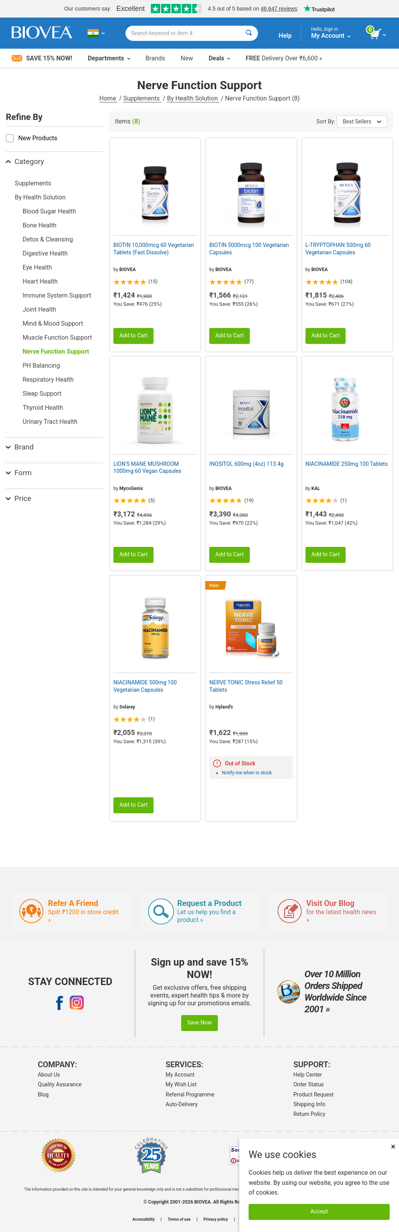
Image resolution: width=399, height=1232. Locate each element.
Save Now (199, 1022)
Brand (20, 446)
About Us (49, 1075)
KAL (315, 488)
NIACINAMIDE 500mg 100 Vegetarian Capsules (145, 686)
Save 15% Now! (42, 58)
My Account (180, 1075)
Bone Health (39, 225)
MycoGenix (131, 488)
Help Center (307, 1075)
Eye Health (37, 267)
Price (18, 498)
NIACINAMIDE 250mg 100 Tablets (346, 464)
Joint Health (39, 309)
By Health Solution (193, 98)
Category (25, 161)
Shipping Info (309, 1104)
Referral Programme (190, 1094)
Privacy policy (215, 1219)
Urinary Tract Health (50, 421)
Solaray (127, 707)
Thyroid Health (43, 407)
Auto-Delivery (182, 1104)
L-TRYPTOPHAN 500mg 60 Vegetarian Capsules (338, 248)
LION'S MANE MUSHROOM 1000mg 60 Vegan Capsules (147, 467)
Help (285, 35)
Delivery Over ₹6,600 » (283, 58)
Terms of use (179, 1219)
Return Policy (309, 1114)
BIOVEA (127, 269)
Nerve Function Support (56, 351)
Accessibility (143, 1219)
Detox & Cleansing (48, 239)
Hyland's (224, 707)
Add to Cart (133, 335)
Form (19, 472)
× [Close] (393, 1146)
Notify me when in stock (247, 773)
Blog (43, 1094)
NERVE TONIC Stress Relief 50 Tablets (245, 686)
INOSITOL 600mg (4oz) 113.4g (246, 464)
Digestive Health (45, 253)
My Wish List (181, 1084)
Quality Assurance (59, 1084)
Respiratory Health (48, 379)
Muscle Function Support (57, 337)
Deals (219, 58)
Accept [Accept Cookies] (319, 1211)
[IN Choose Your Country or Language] (96, 33)
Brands (155, 58)
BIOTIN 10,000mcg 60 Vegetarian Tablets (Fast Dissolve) (153, 248)
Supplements (142, 98)
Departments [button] (109, 58)
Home (108, 98)
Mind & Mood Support (53, 323)
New (187, 58)
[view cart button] (378, 34)
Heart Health (40, 281)
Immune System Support (57, 295)
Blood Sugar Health (49, 211)
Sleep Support (42, 393)
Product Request (313, 1094)
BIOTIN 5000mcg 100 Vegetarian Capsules (249, 248)
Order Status (308, 1084)
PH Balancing (41, 365)
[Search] (249, 33)
